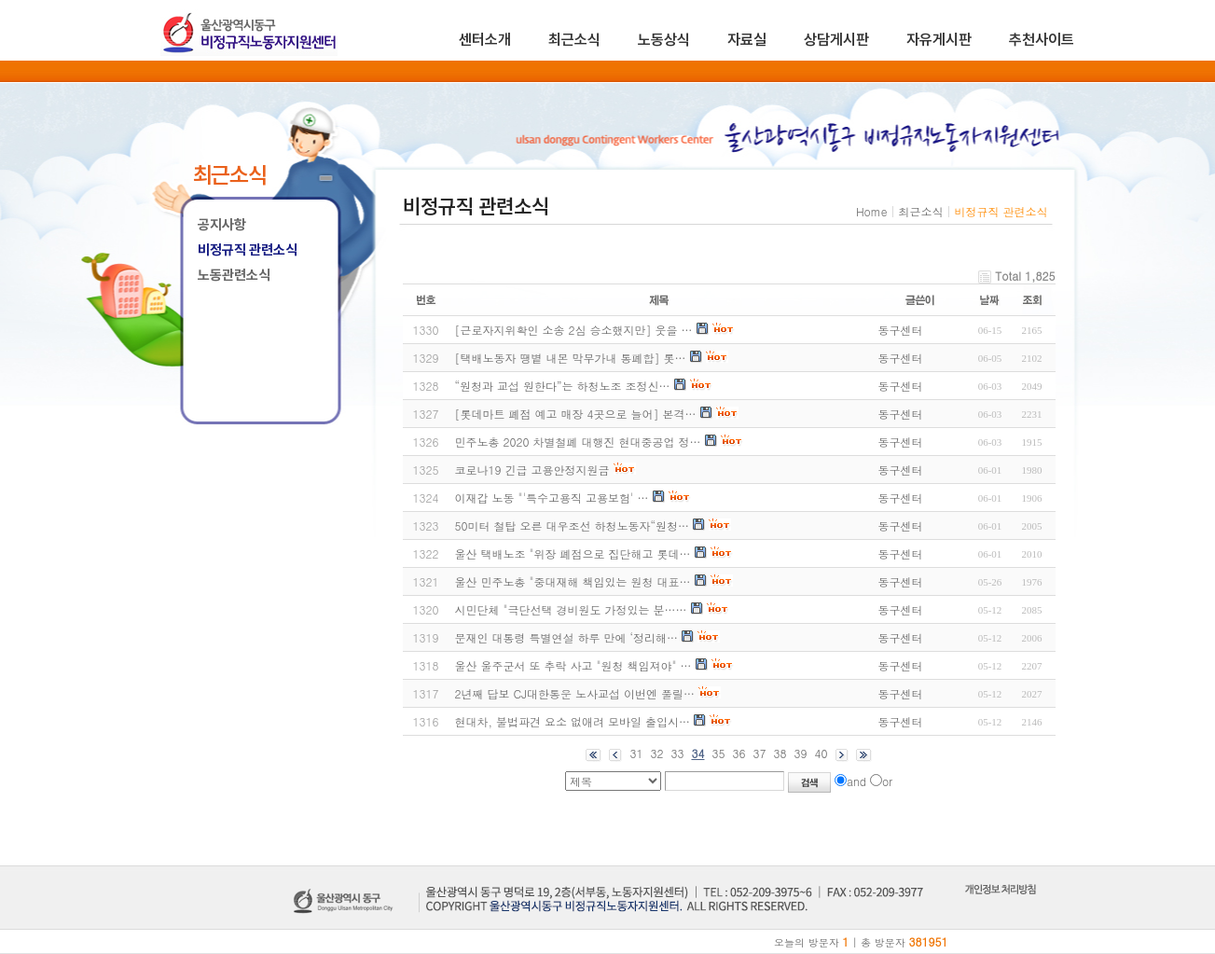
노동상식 (664, 39)
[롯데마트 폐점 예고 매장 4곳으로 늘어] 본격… (576, 414)
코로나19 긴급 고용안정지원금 (532, 469)
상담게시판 (836, 39)
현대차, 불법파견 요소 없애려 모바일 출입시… (573, 721)
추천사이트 (1041, 39)
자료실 (746, 39)
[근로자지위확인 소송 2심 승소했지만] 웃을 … (574, 330)
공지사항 (222, 224)
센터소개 (485, 39)
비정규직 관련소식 (247, 250)
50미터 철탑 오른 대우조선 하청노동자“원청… (572, 525)
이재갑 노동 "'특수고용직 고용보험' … (552, 497)
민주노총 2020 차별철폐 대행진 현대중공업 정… (578, 441)
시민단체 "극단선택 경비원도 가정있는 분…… (571, 609)
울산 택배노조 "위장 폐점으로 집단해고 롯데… (573, 553)
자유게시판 (939, 39)
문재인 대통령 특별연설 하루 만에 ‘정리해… (567, 637)
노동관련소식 (234, 275)
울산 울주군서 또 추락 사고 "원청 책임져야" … (573, 665)
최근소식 (574, 39)
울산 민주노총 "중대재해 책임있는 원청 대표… (573, 581)
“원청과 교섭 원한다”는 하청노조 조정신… (562, 386)
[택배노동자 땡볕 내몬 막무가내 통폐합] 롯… (570, 358)
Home (872, 211)
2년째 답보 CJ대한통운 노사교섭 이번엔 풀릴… (575, 693)
